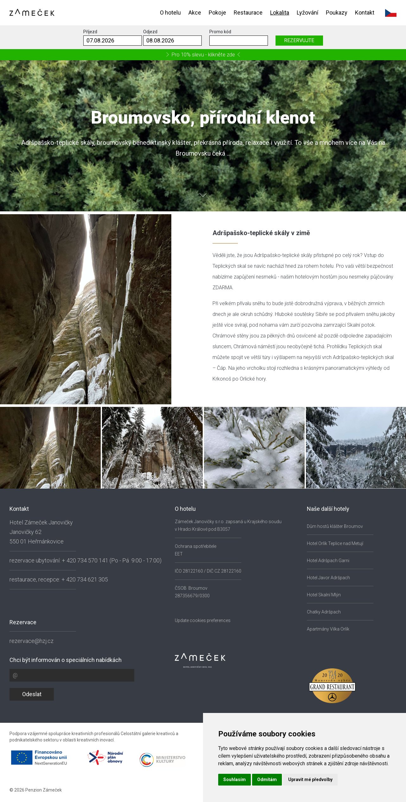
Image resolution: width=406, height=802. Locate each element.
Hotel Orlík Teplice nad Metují (335, 543)
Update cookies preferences (203, 620)
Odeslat (31, 694)
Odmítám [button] (267, 779)
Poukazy (336, 12)
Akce (194, 12)
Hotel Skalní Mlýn (324, 594)
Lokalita (279, 12)
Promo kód (220, 31)
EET (179, 553)
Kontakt (364, 12)
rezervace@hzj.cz (32, 641)
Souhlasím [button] (234, 779)
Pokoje (217, 12)
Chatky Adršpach (324, 611)
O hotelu (170, 12)
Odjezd (150, 31)
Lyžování (307, 12)
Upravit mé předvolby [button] (310, 779)
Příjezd (90, 31)
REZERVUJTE (299, 40)
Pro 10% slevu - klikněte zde (203, 54)
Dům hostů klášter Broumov (335, 526)
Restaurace (248, 12)
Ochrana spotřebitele (195, 546)
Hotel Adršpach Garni (328, 560)
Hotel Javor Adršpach (328, 577)
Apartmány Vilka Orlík (328, 629)
